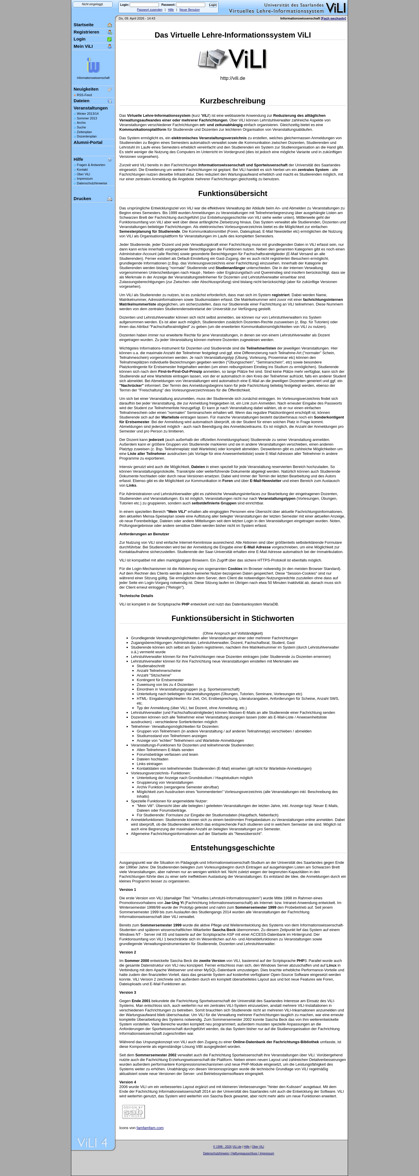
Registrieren (86, 31)
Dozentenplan (87, 136)
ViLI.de (237, 1146)
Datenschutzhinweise (92, 183)
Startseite (84, 24)
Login (80, 38)
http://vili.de (232, 78)
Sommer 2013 (87, 118)
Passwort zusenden (149, 9)
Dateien (81, 100)
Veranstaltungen (91, 107)
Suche (81, 127)
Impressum (85, 178)
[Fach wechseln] (333, 18)
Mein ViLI (83, 46)
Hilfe (171, 9)
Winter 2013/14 (88, 113)
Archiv (81, 122)
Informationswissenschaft (93, 78)
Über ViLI (83, 174)
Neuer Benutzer (190, 9)
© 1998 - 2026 (222, 1146)
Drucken (82, 198)
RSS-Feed (84, 95)
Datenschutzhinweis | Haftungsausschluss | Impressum (238, 1153)
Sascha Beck (244, 1157)
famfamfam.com (150, 1128)
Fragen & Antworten (91, 165)
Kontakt (82, 169)
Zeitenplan (84, 132)
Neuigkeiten (86, 88)
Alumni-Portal (88, 142)
